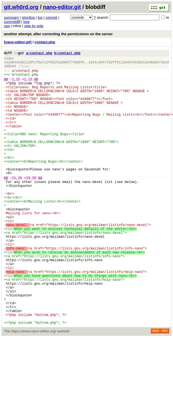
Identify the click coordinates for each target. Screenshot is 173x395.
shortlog (28, 17)
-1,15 (15, 85)
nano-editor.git (62, 7)
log (40, 17)
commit (51, 17)
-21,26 (16, 204)
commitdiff (12, 22)
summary (11, 17)
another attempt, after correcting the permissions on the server (58, 34)
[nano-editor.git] (18, 42)
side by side (34, 26)
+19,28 (30, 204)
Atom (155, 388)
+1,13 (27, 85)
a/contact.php (39, 53)
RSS (164, 388)
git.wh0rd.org (21, 7)
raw (7, 26)
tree (26, 22)
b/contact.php (67, 53)
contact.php (45, 42)
